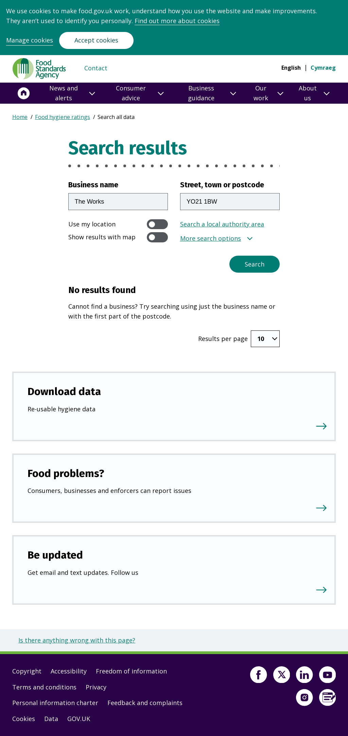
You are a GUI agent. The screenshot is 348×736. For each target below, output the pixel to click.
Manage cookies (29, 40)
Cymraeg (323, 67)
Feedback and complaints (144, 703)
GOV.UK (78, 719)
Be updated (55, 555)
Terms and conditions (44, 687)
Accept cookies (96, 40)
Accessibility (69, 671)
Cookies (23, 719)
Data (51, 719)
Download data (64, 391)
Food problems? (66, 473)
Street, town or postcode (222, 185)
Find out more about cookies (177, 21)
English (291, 67)
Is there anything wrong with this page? (76, 640)
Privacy (96, 687)
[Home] (23, 93)
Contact (95, 68)
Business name (93, 185)
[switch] (157, 224)
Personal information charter (55, 703)
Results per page (223, 339)
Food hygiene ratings (62, 117)
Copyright (26, 671)
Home (20, 117)
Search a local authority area (222, 224)
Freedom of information (131, 671)
